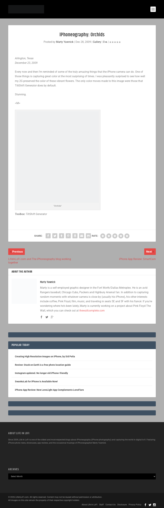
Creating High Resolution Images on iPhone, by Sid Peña (45, 356)
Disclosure (122, 504)
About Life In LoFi (89, 504)
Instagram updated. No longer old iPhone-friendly (41, 373)
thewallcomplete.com (92, 310)
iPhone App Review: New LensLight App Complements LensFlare (49, 390)
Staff (101, 504)
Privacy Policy (135, 504)
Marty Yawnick (64, 41)
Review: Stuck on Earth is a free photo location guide (43, 365)
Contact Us (110, 504)
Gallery (97, 41)
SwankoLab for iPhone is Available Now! (36, 381)
